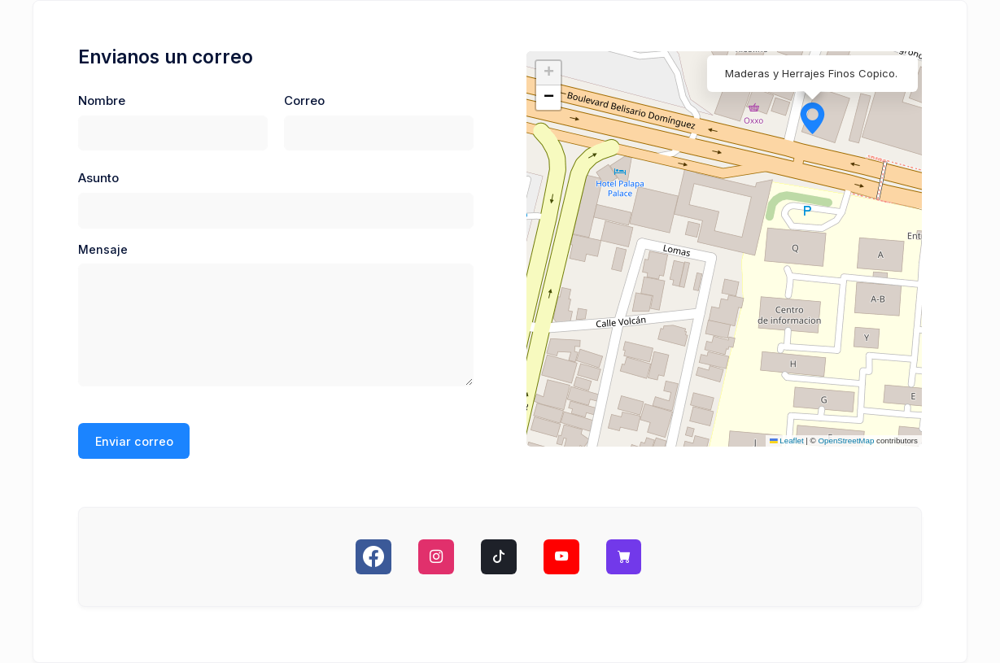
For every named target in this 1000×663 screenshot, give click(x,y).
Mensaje (103, 249)
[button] (801, 107)
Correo (304, 101)
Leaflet (787, 440)
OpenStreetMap (847, 440)
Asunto (98, 178)
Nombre (101, 101)
